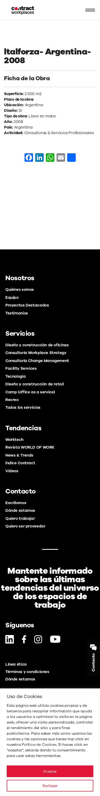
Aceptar (50, 771)
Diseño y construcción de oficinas (37, 345)
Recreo (12, 399)
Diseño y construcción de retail (34, 384)
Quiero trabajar (20, 518)
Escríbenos (15, 502)
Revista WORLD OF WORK (29, 447)
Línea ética (16, 664)
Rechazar (50, 785)
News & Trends (19, 455)
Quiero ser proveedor (25, 526)
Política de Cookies (39, 744)
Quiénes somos (19, 289)
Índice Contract (20, 463)
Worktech (14, 439)
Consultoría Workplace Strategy (35, 352)
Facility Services (21, 368)
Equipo (12, 297)
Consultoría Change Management (37, 360)
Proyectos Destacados (27, 305)
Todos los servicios (23, 407)
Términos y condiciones (27, 671)
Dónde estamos (20, 510)
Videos (11, 471)
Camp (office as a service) (30, 392)
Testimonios (16, 313)
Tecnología (15, 376)
